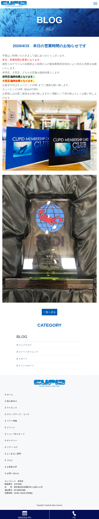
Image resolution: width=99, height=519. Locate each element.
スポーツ (22, 359)
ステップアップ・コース (18, 414)
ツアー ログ (12, 447)
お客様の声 (12, 467)
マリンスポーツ (26, 365)
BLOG (21, 337)
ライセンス (12, 408)
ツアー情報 (12, 421)
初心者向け (12, 401)
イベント (11, 427)
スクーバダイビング (28, 352)
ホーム (10, 395)
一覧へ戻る (49, 312)
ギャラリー (12, 440)
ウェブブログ (25, 345)
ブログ (10, 460)
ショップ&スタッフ (16, 434)
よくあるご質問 (14, 454)
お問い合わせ (13, 473)
